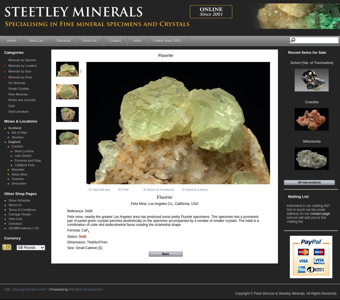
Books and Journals (22, 100)
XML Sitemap (14, 290)
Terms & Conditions (21, 209)
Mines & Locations (20, 121)
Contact (115, 41)
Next (81, 71)
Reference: (76, 211)
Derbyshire (19, 183)
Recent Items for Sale (307, 52)
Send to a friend (196, 189)
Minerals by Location (22, 65)
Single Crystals (18, 88)
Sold (11, 106)
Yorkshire (18, 179)
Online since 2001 (167, 41)
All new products (309, 182)
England (14, 141)
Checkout (63, 41)
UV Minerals (16, 83)
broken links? (37, 290)
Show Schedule (19, 200)
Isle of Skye (19, 132)
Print (125, 189)
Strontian (18, 137)
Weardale (18, 169)
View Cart (36, 41)
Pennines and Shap (28, 160)
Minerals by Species (22, 60)
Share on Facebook (160, 189)
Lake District (23, 155)
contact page (320, 214)
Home (11, 41)
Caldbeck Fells (25, 165)
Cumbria (17, 146)
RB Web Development (86, 290)
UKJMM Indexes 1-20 (23, 228)
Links (137, 41)
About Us (90, 41)
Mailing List (298, 196)
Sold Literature (18, 111)
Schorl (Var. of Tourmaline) (311, 63)
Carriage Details (19, 214)
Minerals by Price (20, 77)
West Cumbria (24, 151)
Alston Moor (20, 174)
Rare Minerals (17, 94)
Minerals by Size (19, 71)
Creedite (312, 102)
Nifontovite (312, 141)
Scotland (14, 128)
